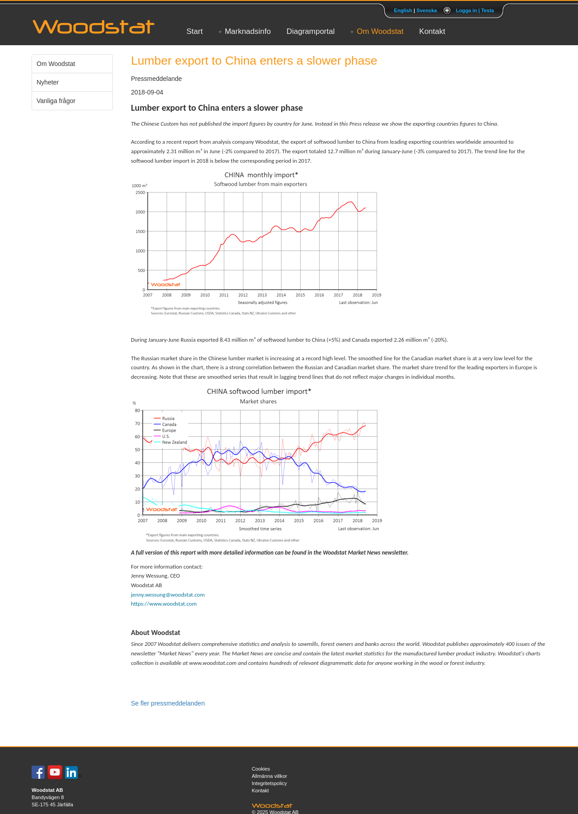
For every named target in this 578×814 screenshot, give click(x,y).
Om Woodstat (380, 31)
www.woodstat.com (213, 662)
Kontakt (432, 31)
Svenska (426, 10)
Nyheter (48, 82)
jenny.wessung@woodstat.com (168, 594)
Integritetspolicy (269, 783)
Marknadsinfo (248, 31)
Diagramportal (310, 31)
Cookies (261, 769)
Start (194, 31)
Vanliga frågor (56, 100)
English (403, 10)
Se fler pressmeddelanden (168, 703)
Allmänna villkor (269, 776)
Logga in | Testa (475, 10)
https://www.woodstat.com (164, 603)
